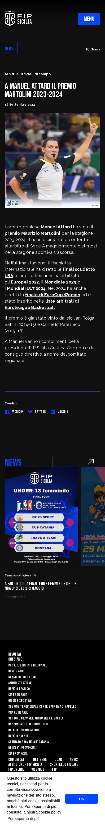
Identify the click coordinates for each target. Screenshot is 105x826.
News (74, 759)
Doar (58, 759)
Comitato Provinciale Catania (28, 742)
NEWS (9, 48)
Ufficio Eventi (18, 736)
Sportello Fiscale (64, 764)
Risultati (15, 654)
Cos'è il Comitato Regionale (27, 665)
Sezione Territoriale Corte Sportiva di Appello (42, 706)
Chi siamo (15, 659)
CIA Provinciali (18, 754)
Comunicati (17, 759)
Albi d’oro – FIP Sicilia (25, 764)
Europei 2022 (25, 281)
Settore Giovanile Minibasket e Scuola (35, 718)
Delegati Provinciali (22, 748)
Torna (93, 49)
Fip (54, 769)
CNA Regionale (18, 712)
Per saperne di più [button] (23, 819)
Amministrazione (20, 683)
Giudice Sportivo (20, 701)
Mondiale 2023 (60, 281)
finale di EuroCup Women (52, 294)
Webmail (37, 769)
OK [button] (81, 799)
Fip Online (16, 769)
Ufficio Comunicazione (23, 730)
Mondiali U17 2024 (26, 288)
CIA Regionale (17, 695)
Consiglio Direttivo (22, 677)
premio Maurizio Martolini (32, 233)
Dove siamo (16, 671)
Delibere (40, 759)
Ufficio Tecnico (19, 689)
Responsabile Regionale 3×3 (28, 724)
